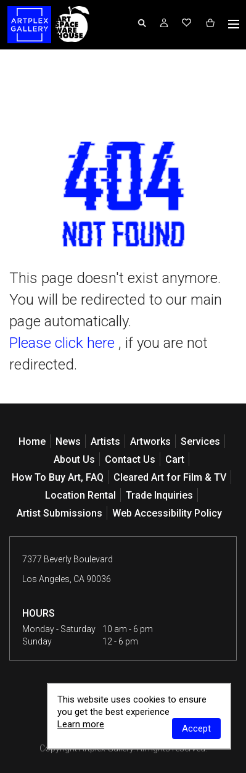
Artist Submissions (59, 513)
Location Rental (80, 495)
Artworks (150, 441)
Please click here (62, 343)
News (68, 441)
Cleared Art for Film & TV (169, 477)
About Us (74, 459)
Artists (105, 441)
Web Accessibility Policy (167, 513)
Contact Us (130, 459)
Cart (174, 459)
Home (32, 441)
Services (200, 441)
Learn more (80, 724)
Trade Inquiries (159, 495)
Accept (196, 728)
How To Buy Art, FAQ (58, 477)
